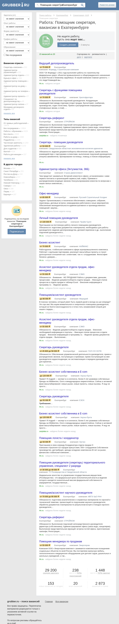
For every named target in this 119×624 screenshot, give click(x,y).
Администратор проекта (14, 96)
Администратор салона (14, 104)
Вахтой (7, 151)
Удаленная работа (12, 146)
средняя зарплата (51, 576)
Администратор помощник (15, 81)
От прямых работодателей (15, 123)
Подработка (9, 140)
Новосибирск (9, 177)
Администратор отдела (14, 75)
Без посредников (11, 128)
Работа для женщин (12, 154)
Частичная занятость (13, 143)
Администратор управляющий (10, 71)
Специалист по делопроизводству (12, 100)
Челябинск (8, 180)
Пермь (6, 191)
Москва (7, 168)
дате (79, 57)
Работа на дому (10, 137)
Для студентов (10, 149)
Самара (7, 186)
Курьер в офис (10, 78)
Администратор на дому (14, 86)
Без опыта (8, 134)
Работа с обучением (12, 131)
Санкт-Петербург (11, 171)
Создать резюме (68, 45)
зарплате (88, 57)
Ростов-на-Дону (10, 174)
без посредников (14, 55)
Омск (6, 189)
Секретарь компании (13, 67)
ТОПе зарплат (103, 576)
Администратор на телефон (16, 91)
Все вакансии (62, 605)
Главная (49, 605)
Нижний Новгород (11, 183)
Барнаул (7, 194)
